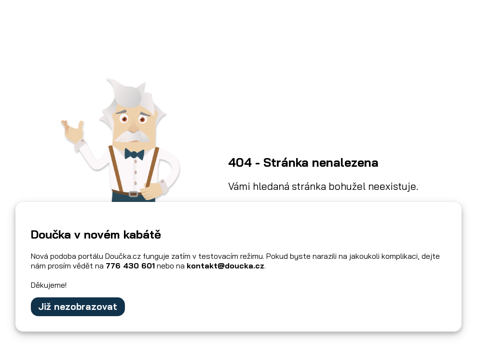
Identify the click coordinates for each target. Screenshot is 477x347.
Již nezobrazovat (77, 306)
